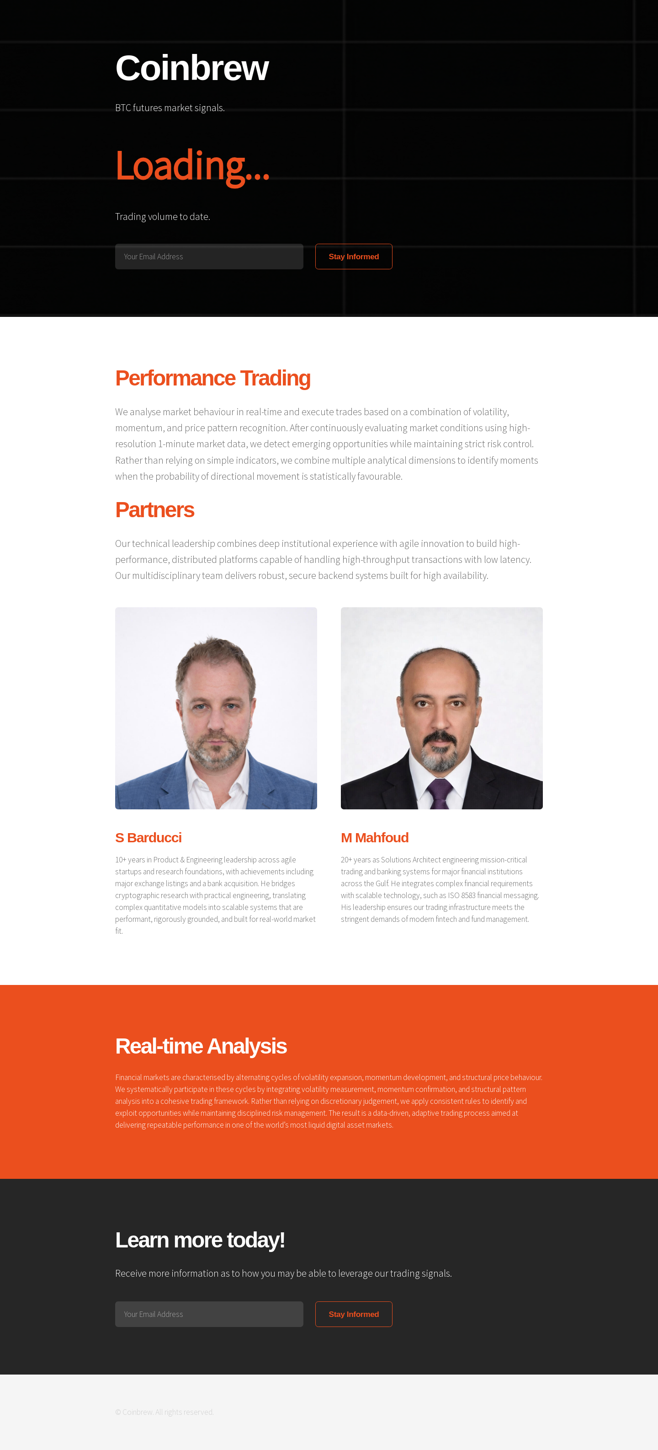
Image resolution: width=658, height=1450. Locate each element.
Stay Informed (354, 256)
